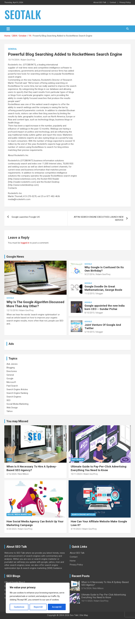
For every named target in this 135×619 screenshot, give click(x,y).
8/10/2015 (89, 313)
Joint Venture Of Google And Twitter (103, 326)
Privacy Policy (125, 2)
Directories (12, 371)
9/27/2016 (89, 274)
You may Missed (17, 421)
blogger (99, 293)
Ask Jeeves (12, 364)
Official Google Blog (13, 582)
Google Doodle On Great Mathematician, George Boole (103, 288)
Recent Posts (81, 576)
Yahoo (10, 411)
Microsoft (11, 382)
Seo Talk (74, 615)
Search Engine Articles (17, 389)
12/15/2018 (12, 310)
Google (10, 298)
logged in (25, 242)
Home (73, 560)
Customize (19, 607)
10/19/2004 (13, 60)
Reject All (38, 607)
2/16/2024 (11, 474)
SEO (8, 400)
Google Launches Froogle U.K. (26, 217)
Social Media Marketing (17, 404)
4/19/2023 (76, 529)
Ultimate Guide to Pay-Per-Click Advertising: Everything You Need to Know (99, 468)
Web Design (12, 407)
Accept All (56, 607)
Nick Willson (23, 474)
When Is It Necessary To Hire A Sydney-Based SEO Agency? (32, 468)
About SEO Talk (99, 2)
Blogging (11, 367)
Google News (15, 256)
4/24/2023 (11, 529)
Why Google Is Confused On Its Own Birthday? (104, 269)
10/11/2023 (76, 474)
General (12, 49)
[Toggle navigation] (8, 28)
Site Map (84, 615)
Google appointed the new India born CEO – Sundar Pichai (105, 307)
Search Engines (14, 396)
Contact (113, 2)
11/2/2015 (89, 293)
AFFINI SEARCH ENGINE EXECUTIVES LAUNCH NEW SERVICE (98, 218)
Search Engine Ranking (17, 393)
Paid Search (12, 385)
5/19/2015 (89, 332)
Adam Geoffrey (28, 60)
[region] (38, 598)
